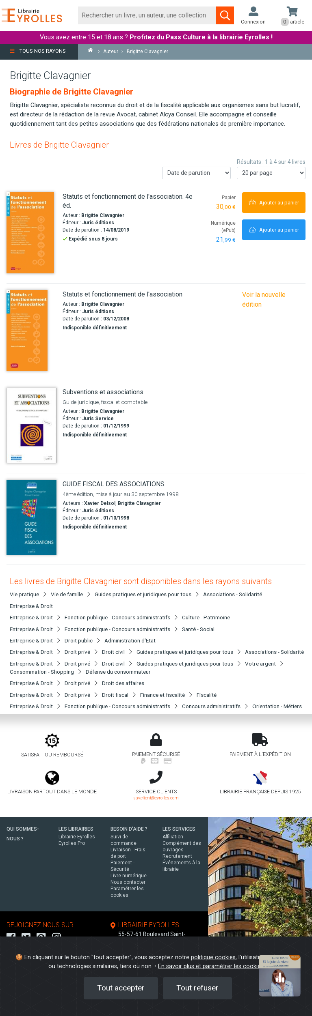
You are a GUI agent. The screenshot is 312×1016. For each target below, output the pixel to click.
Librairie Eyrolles (76, 837)
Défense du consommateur (118, 671)
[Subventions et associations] (31, 425)
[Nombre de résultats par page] (271, 173)
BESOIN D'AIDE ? (128, 829)
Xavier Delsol (99, 503)
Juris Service (98, 418)
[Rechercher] (147, 15)
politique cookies (213, 957)
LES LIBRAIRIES (75, 829)
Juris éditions (98, 223)
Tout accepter (121, 987)
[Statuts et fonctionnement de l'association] (31, 330)
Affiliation (172, 837)
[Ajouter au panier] (274, 202)
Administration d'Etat (130, 640)
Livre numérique (128, 876)
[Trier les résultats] (196, 173)
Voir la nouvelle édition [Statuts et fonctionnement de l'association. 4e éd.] (264, 299)
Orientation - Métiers (277, 706)
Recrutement (177, 856)
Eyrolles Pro (71, 843)
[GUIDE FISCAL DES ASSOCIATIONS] (31, 517)
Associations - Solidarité (232, 594)
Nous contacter (127, 882)
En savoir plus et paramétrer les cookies (211, 966)
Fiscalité (207, 695)
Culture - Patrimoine (206, 617)
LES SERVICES (178, 829)
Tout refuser (197, 987)
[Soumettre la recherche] (225, 15)
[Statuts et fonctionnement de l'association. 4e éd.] (31, 232)
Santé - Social (198, 629)
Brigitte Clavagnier (102, 215)
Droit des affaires (123, 683)
